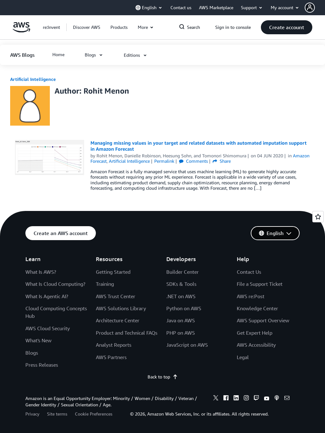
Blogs (31, 353)
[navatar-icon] (310, 8)
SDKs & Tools (181, 284)
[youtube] (266, 398)
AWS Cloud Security (47, 328)
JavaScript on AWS (187, 345)
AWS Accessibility (256, 345)
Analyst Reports (113, 345)
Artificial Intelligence (33, 79)
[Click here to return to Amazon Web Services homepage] (21, 30)
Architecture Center (117, 320)
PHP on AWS (180, 333)
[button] (315, 7)
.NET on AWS (181, 296)
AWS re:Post (250, 296)
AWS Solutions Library (121, 308)
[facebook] (226, 398)
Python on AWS (183, 308)
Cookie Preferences (93, 414)
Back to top (163, 376)
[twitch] (256, 398)
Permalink (164, 161)
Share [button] (222, 161)
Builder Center (182, 272)
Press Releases (41, 365)
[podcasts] (276, 398)
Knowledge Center (257, 308)
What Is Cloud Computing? (55, 284)
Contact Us (249, 272)
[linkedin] (236, 398)
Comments (193, 161)
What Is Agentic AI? (46, 296)
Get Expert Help (254, 333)
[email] (286, 398)
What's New (38, 340)
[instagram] (246, 398)
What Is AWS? (40, 272)
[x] (215, 398)
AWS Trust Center (115, 296)
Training (105, 284)
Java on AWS (180, 320)
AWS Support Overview (263, 320)
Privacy (32, 414)
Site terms (57, 414)
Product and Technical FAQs (126, 333)
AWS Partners (111, 357)
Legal (243, 357)
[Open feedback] (318, 216)
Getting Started (113, 272)
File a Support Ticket (259, 284)
